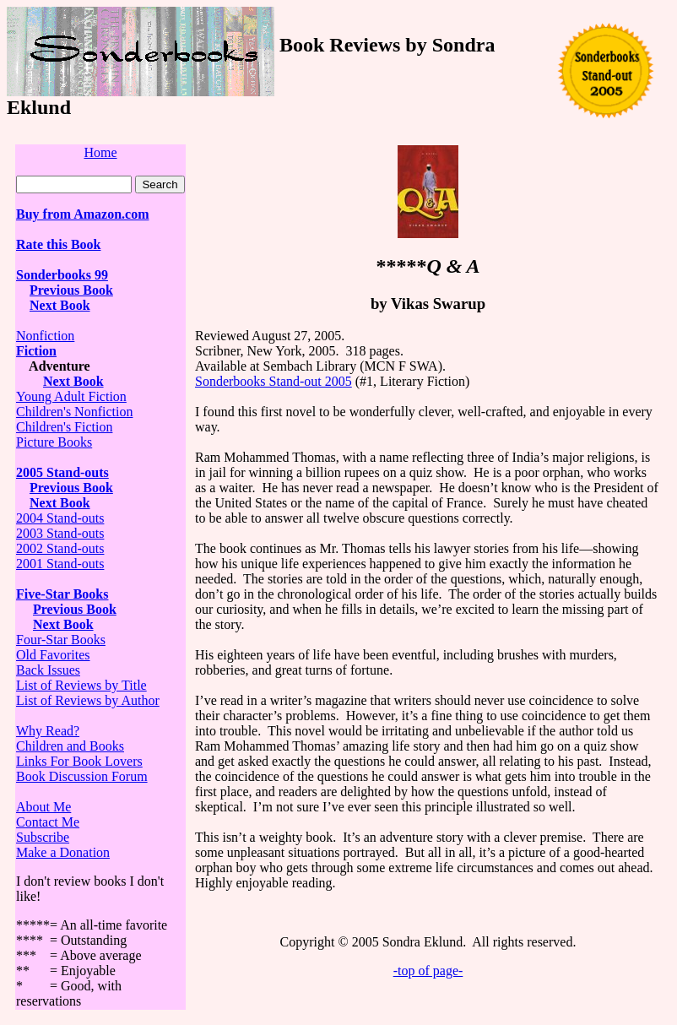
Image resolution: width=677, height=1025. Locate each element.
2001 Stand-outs (60, 563)
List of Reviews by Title (81, 685)
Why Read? (47, 731)
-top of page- (428, 970)
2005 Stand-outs (62, 472)
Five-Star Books (62, 594)
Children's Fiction (64, 427)
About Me (43, 807)
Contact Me (47, 822)
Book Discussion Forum (82, 776)
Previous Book (71, 290)
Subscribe (42, 837)
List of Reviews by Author (88, 700)
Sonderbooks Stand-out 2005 (273, 381)
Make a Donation (63, 852)
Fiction (36, 351)
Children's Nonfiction (74, 411)
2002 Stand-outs (60, 548)
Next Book (60, 305)
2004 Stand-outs (60, 518)
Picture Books (54, 442)
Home (100, 152)
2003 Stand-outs (60, 533)
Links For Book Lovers (79, 761)
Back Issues (48, 670)
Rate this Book (58, 244)
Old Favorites (53, 655)
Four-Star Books (61, 639)
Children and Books (70, 746)
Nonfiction (45, 335)
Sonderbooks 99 (62, 275)
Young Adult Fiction (71, 396)
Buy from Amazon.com (82, 214)
